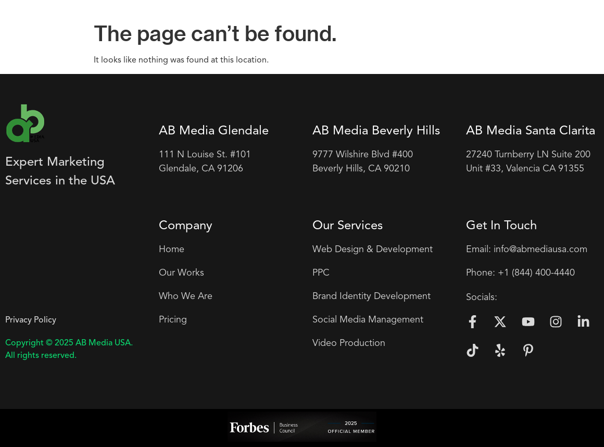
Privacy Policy (30, 320)
